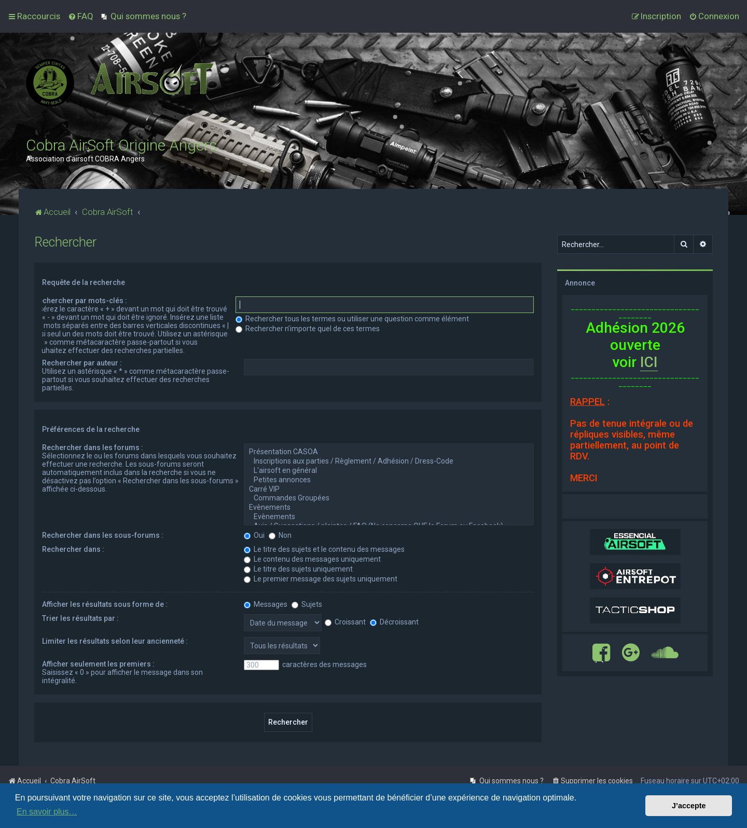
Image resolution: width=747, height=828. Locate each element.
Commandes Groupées (389, 498)
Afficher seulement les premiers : (98, 664)
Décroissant (394, 622)
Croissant (345, 622)
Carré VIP (389, 489)
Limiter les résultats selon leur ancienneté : (115, 641)
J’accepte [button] (689, 806)
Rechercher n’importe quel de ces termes (308, 328)
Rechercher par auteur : (82, 363)
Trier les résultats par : (80, 618)
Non (280, 535)
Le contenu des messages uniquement (312, 559)
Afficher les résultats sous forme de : (105, 604)
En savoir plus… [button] (47, 811)
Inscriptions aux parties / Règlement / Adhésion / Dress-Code (389, 461)
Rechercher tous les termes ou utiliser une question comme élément (352, 319)
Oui (254, 535)
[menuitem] (80, 16)
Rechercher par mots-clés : (80, 300)
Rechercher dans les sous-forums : (102, 535)
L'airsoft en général (389, 471)
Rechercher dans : (73, 549)
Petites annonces (389, 480)
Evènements (389, 507)
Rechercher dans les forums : (92, 447)
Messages (265, 604)
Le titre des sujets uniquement (298, 569)
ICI (649, 362)
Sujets (307, 604)
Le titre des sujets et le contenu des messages (324, 549)
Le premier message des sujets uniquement (320, 579)
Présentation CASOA (389, 452)
